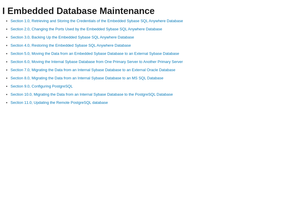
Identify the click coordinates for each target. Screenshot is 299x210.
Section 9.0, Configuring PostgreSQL (42, 86)
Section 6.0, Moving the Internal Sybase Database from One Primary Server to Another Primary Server (97, 62)
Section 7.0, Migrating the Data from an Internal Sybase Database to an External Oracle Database (93, 70)
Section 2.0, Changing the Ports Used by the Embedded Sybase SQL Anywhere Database (86, 29)
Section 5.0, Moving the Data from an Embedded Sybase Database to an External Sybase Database (95, 53)
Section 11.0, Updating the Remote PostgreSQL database (59, 102)
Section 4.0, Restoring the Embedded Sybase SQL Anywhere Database (71, 45)
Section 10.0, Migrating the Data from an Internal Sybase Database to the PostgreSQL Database (92, 94)
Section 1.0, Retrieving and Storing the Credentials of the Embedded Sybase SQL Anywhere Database (97, 21)
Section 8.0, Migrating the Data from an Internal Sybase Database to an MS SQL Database (87, 78)
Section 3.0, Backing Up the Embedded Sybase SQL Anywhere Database (72, 37)
